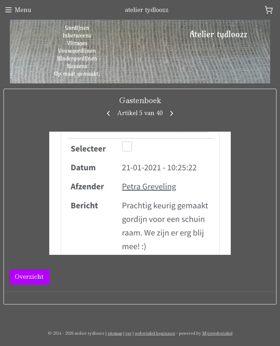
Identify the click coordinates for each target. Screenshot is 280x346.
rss (128, 333)
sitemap (115, 333)
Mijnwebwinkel (217, 333)
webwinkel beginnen (155, 333)
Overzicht (29, 276)
